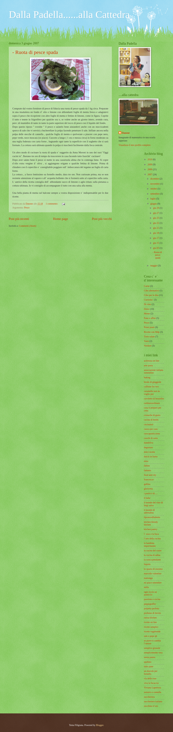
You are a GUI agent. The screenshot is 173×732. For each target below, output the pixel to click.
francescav (149, 479)
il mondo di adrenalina (149, 511)
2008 (150, 169)
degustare (148, 447)
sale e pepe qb (150, 636)
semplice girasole (152, 648)
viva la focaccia (151, 683)
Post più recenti (19, 219)
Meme (147, 313)
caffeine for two (151, 386)
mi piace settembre (153, 582)
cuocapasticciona (152, 433)
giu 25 (156, 218)
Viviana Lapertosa (152, 687)
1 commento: (52, 203)
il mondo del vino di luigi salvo (153, 504)
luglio (153, 198)
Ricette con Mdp (151, 332)
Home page (60, 219)
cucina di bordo (151, 419)
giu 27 (156, 213)
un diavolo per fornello (150, 672)
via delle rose (150, 678)
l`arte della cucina (152, 538)
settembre (155, 194)
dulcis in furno (150, 456)
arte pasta (148, 365)
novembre (155, 184)
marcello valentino (152, 573)
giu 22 (156, 223)
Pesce (26, 207)
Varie (146, 341)
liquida (147, 564)
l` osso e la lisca (151, 534)
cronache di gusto (152, 415)
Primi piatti (149, 327)
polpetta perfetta (151, 608)
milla (146, 587)
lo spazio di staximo (153, 569)
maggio (154, 265)
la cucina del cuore (153, 550)
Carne (147, 286)
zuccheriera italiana (153, 701)
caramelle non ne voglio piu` (152, 392)
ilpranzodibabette (152, 517)
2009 (150, 164)
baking (147, 377)
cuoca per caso (151, 429)
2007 (150, 174)
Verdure (147, 345)
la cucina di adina (152, 555)
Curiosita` (148, 299)
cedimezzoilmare (152, 403)
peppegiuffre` (150, 604)
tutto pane (148, 666)
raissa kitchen (150, 617)
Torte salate (149, 336)
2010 (150, 159)
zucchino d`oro (151, 706)
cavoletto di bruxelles (154, 398)
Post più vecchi (102, 219)
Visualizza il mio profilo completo (135, 145)
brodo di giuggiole (152, 382)
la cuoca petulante (152, 559)
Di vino (147, 304)
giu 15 (156, 243)
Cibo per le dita (151, 295)
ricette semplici (151, 627)
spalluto (147, 662)
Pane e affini (150, 318)
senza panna (149, 657)
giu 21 (156, 228)
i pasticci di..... (151, 493)
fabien (147, 465)
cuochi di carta (151, 438)
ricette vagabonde (152, 631)
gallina (147, 484)
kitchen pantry (150, 529)
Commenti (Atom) (27, 226)
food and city (150, 475)
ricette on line (150, 622)
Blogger (99, 725)
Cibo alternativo (151, 290)
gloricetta (148, 488)
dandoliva (148, 442)
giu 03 (156, 248)
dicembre (155, 178)
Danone (126, 133)
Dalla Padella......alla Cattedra (69, 14)
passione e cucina (152, 599)
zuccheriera (149, 697)
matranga (148, 578)
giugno (153, 203)
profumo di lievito (152, 613)
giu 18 (156, 233)
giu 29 (156, 208)
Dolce (147, 309)
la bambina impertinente (150, 544)
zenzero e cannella (152, 692)
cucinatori (148, 424)
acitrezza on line (151, 360)
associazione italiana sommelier (153, 371)
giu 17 (156, 238)
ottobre (154, 188)
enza (146, 461)
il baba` (147, 498)
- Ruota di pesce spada (35, 52)
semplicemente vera (153, 652)
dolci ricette (149, 452)
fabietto (147, 470)
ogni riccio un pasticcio (150, 593)
